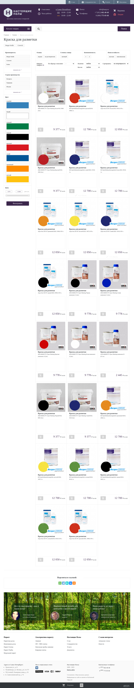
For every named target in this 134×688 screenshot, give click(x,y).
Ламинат (38, 641)
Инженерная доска (10, 644)
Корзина (121, 11)
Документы (70, 650)
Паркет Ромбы (8, 650)
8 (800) (102, 15)
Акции (120, 14)
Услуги (69, 647)
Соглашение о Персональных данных (78, 675)
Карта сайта (71, 670)
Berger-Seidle (9, 45)
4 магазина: (46, 9)
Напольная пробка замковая (44, 647)
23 (43, 65)
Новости (101, 644)
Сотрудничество (72, 644)
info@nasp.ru (104, 9)
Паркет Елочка (8, 647)
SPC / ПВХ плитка (41, 644)
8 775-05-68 (104, 671)
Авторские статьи (104, 641)
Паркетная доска (9, 641)
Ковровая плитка (40, 650)
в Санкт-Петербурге (63, 9)
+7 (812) (102, 12)
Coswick (20, 45)
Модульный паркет (10, 653)
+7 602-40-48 (104, 668)
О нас (69, 641)
